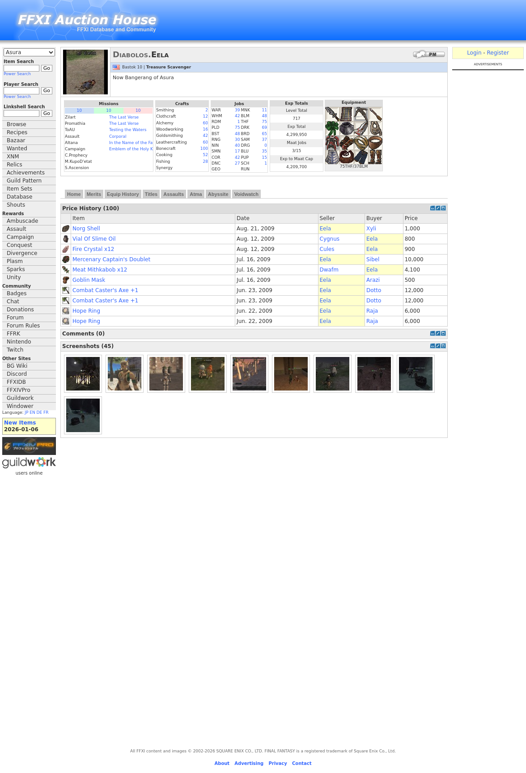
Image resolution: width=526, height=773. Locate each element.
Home (74, 194)
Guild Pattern (24, 181)
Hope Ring (86, 311)
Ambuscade (22, 221)
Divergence (22, 253)
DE (39, 412)
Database (19, 197)
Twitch (15, 350)
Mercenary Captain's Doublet (111, 259)
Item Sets (19, 189)
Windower (20, 406)
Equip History (123, 194)
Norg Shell (86, 228)
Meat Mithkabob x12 (99, 270)
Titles (151, 194)
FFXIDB (16, 382)
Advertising (248, 763)
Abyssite (218, 194)
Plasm (15, 261)
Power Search (17, 74)
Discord (17, 374)
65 (264, 134)
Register (498, 53)
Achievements (26, 173)
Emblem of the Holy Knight (136, 149)
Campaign (20, 237)
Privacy (277, 763)
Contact (302, 763)
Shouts (16, 205)
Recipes (17, 132)
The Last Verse (124, 117)
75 (264, 121)
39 (237, 110)
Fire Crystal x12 (93, 249)
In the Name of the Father (135, 142)
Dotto (373, 290)
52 (205, 155)
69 (264, 127)
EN (32, 412)
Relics (14, 164)
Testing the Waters (127, 129)
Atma (196, 194)
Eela (325, 228)
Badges (16, 293)
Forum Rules (23, 326)
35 (264, 151)
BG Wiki (17, 366)
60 (205, 123)
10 (79, 110)
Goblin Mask (88, 280)
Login (474, 53)
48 (264, 116)
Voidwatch (246, 194)
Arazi (373, 280)
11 (264, 110)
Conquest (19, 245)
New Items (20, 423)
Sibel (372, 259)
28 (205, 161)
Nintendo (19, 342)
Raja (372, 311)
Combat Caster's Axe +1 (105, 290)
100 (204, 148)
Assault (16, 229)
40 (237, 145)
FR (45, 412)
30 (237, 139)
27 (237, 163)
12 (205, 116)
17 (237, 151)
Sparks (16, 269)
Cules (327, 249)
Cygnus (330, 239)
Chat (13, 301)
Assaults (173, 194)
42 (205, 135)
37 (264, 139)
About (221, 763)
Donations (20, 309)
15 (264, 157)
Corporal (117, 136)
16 (205, 129)
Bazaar (16, 140)
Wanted (17, 148)
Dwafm (329, 270)
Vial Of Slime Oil (94, 239)
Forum (15, 317)
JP (26, 412)
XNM (13, 156)
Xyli (371, 228)
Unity (14, 277)
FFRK (13, 334)
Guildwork (20, 398)
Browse (16, 124)
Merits (94, 194)
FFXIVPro (18, 390)
